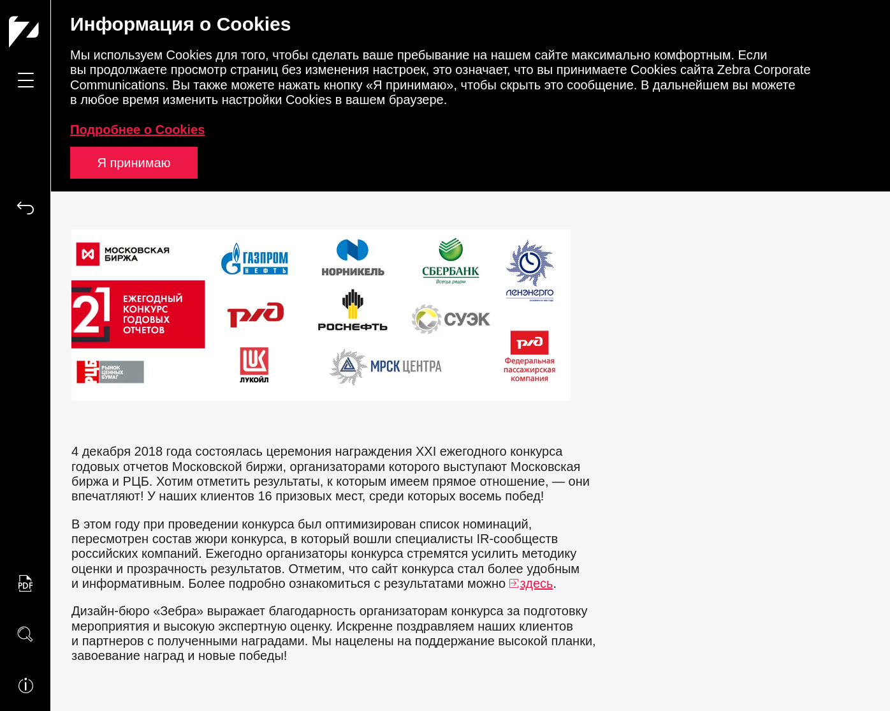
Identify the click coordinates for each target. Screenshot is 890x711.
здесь (536, 583)
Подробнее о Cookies (137, 130)
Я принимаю (133, 163)
